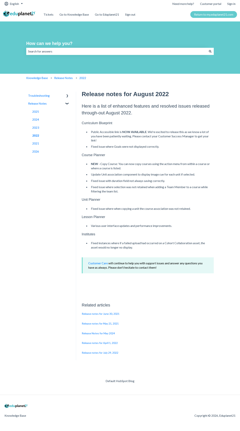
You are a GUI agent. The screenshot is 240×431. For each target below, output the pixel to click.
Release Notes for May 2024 (98, 333)
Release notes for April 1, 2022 (100, 342)
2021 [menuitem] (35, 143)
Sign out (130, 14)
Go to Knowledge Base (74, 14)
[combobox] (116, 51)
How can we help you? (49, 43)
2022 (82, 78)
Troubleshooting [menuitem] (39, 95)
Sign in (231, 3)
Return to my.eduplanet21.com (213, 14)
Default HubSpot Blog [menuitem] (120, 381)
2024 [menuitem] (35, 119)
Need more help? (183, 3)
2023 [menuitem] (35, 127)
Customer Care (98, 263)
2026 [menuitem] (35, 151)
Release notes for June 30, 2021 (100, 313)
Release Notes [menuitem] (37, 103)
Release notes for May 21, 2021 (100, 323)
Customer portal (210, 3)
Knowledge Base (37, 78)
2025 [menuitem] (35, 111)
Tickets (48, 14)
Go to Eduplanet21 (107, 14)
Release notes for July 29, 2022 (100, 352)
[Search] (210, 51)
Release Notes (63, 78)
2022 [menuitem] (35, 135)
